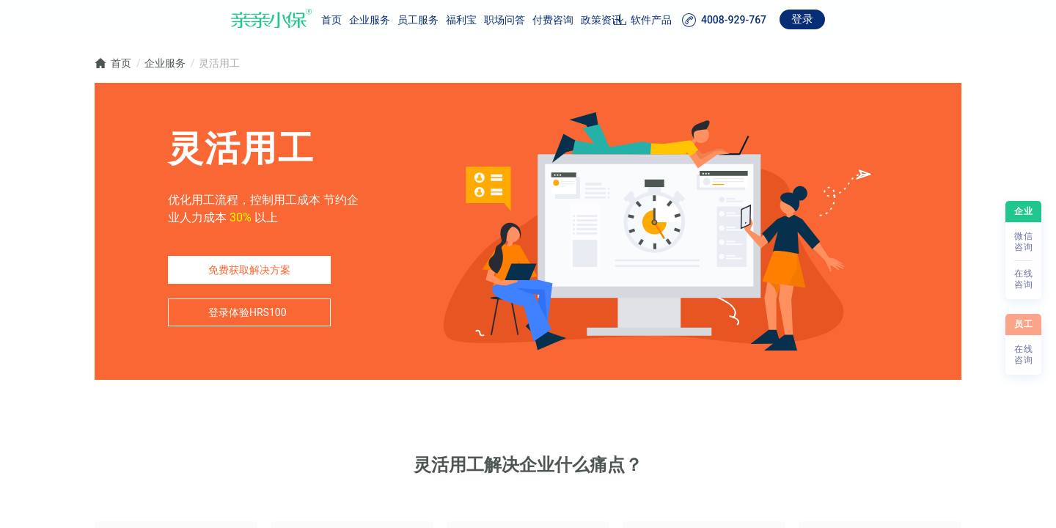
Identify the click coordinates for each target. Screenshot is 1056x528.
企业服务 (301, 20)
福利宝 (393, 20)
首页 (263, 20)
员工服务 (349, 20)
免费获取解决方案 (249, 270)
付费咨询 (484, 20)
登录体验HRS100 (247, 312)
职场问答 (436, 20)
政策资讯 (533, 20)
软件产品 (719, 20)
